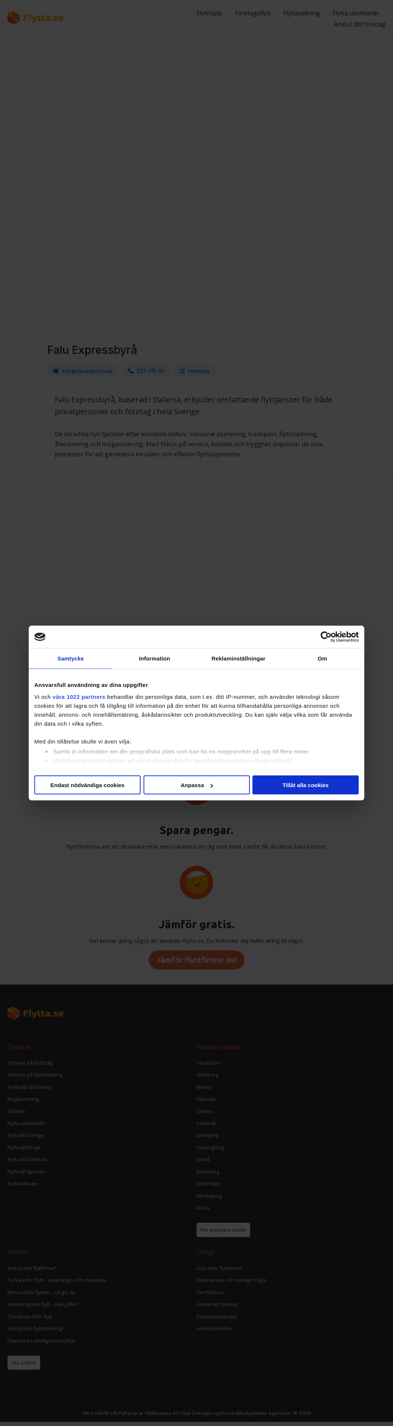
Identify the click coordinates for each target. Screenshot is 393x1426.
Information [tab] (154, 658)
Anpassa (196, 785)
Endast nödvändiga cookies (87, 785)
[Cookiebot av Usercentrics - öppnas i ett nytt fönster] (326, 637)
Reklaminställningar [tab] (238, 658)
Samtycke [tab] (70, 658)
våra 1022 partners (79, 696)
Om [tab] (322, 658)
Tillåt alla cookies (306, 785)
